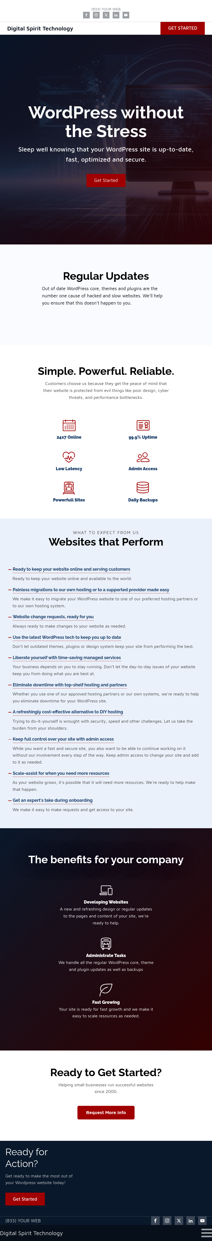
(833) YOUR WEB (105, 9)
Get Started (182, 28)
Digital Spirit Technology (40, 28)
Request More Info (106, 1112)
